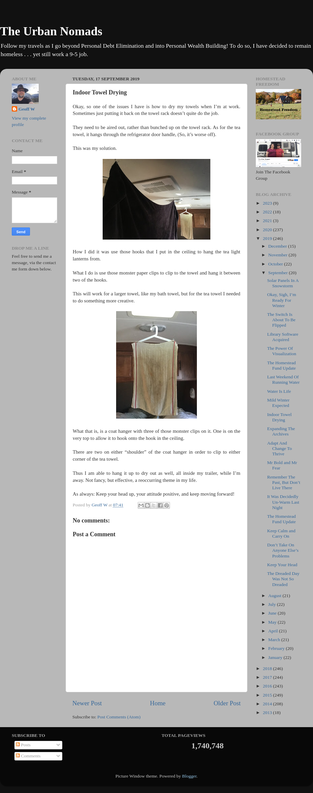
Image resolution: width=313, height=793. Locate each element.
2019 (268, 238)
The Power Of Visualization (281, 351)
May (273, 622)
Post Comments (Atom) (118, 716)
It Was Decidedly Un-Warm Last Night (283, 502)
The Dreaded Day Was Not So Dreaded (283, 579)
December (278, 246)
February (277, 648)
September (278, 272)
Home (158, 703)
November (278, 254)
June (273, 613)
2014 (268, 703)
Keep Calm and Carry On (281, 533)
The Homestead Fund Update (281, 365)
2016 (268, 685)
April (273, 630)
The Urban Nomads (51, 31)
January (275, 657)
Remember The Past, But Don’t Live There (283, 482)
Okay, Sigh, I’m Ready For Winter (281, 300)
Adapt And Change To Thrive (279, 448)
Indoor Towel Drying (279, 417)
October (276, 263)
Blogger (189, 776)
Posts (23, 744)
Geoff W (27, 109)
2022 (268, 211)
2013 (268, 712)
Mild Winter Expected (278, 403)
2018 (268, 668)
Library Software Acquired (283, 337)
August (275, 595)
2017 (268, 677)
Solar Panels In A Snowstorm (283, 283)
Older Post (227, 703)
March (274, 639)
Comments (28, 755)
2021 (268, 220)
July (272, 604)
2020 (268, 229)
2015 (268, 695)
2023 (268, 203)
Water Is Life (279, 391)
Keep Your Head (282, 564)
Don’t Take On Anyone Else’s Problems (283, 550)
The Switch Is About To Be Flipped (281, 320)
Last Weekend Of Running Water (283, 379)
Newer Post (87, 703)
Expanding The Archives (281, 431)
